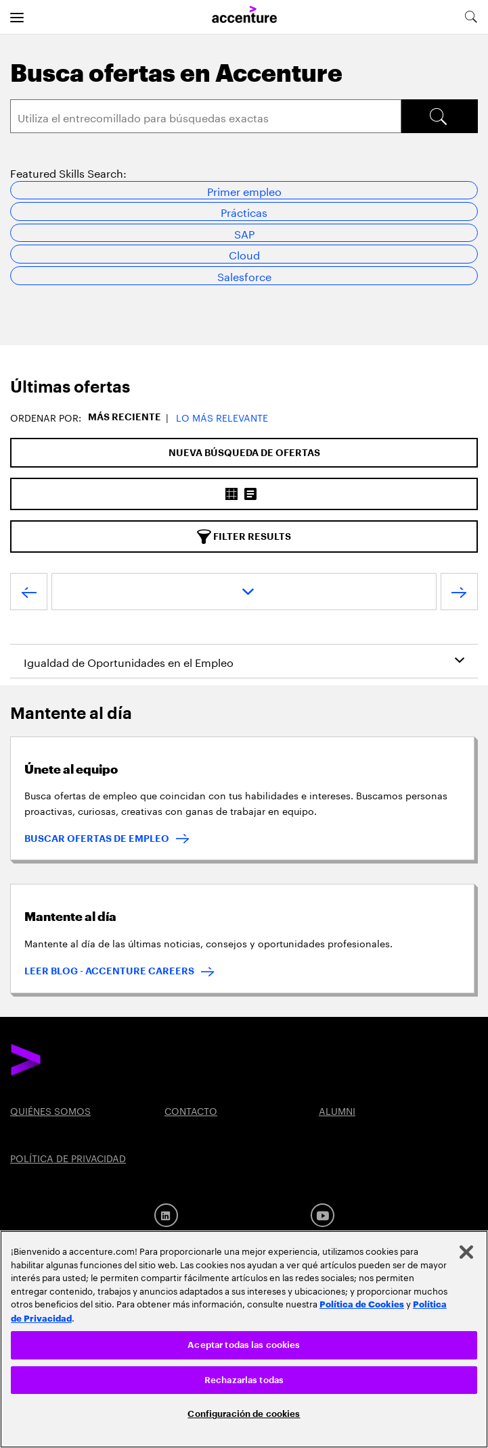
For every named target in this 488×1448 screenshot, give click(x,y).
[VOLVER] (29, 594)
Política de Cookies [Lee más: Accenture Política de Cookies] (361, 1303)
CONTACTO (190, 1110)
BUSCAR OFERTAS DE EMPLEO (96, 838)
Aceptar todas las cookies (243, 1345)
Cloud (244, 253)
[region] (244, 1339)
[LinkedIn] (166, 1215)
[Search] (205, 116)
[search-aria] (470, 17)
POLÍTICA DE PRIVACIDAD (68, 1157)
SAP (244, 232)
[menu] (17, 17)
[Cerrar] (466, 1252)
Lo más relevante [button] (222, 416)
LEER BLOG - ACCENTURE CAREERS (109, 971)
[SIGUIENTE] (459, 594)
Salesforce (244, 275)
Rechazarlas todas (244, 1380)
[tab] (244, 387)
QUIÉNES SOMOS (50, 1110)
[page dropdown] (244, 591)
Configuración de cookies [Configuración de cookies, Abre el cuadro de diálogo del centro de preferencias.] (243, 1413)
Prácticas (244, 211)
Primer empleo (244, 190)
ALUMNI (337, 1110)
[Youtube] (322, 1215)
